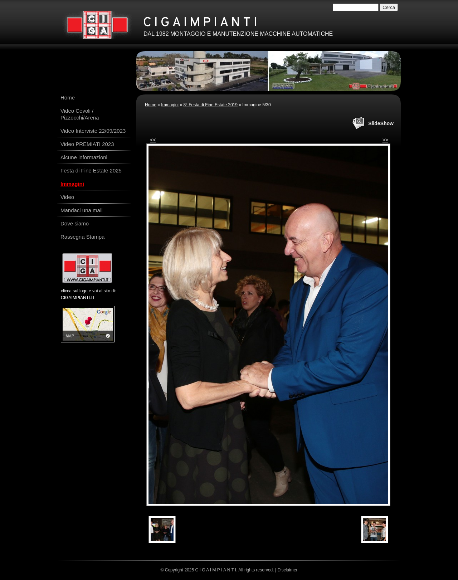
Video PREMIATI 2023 (87, 144)
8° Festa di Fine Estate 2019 (210, 104)
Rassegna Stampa (82, 237)
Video (67, 197)
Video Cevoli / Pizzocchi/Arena (79, 114)
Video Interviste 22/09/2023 (93, 131)
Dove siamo (74, 223)
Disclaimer (287, 569)
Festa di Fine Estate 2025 (91, 170)
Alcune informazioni (83, 157)
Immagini (170, 104)
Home (150, 104)
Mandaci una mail (81, 210)
